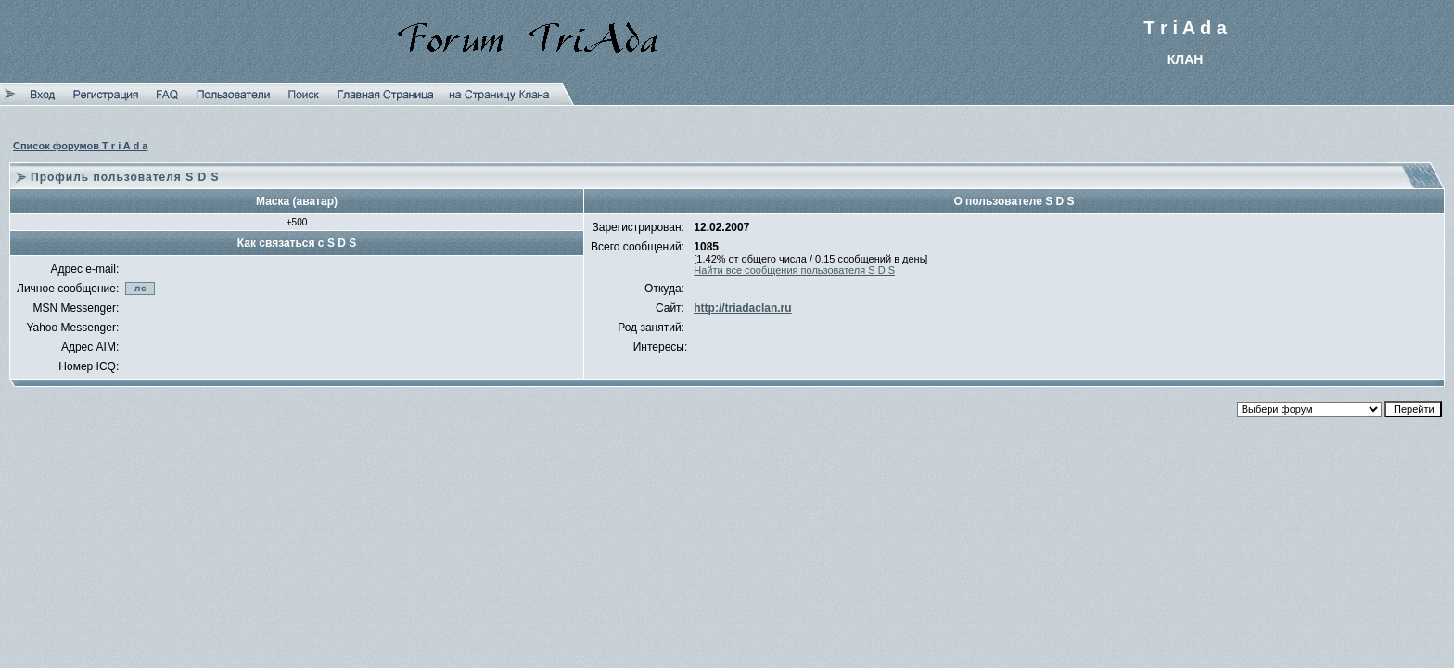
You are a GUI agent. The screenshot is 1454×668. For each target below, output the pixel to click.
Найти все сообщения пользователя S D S (794, 270)
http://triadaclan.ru (742, 308)
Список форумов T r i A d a (80, 145)
